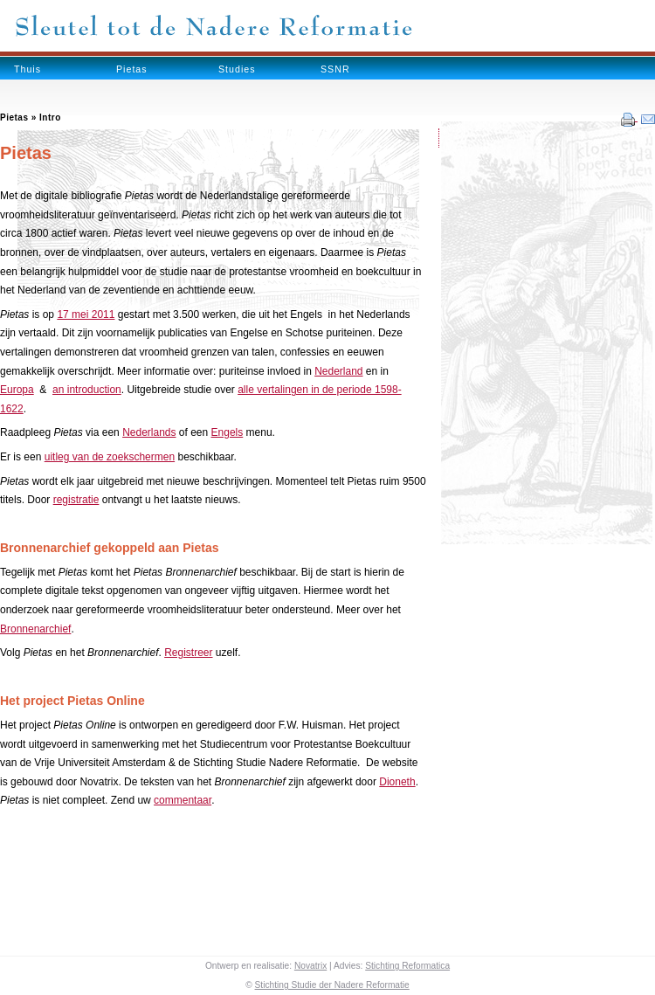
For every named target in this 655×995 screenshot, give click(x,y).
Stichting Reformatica (407, 966)
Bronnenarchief (35, 629)
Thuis (27, 69)
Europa (17, 389)
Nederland (338, 371)
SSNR (335, 69)
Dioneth (397, 782)
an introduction (86, 389)
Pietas (132, 69)
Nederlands (149, 432)
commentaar (182, 800)
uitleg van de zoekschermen (110, 457)
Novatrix (310, 966)
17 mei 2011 (85, 314)
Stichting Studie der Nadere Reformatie (332, 985)
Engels (227, 432)
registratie (76, 500)
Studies (237, 69)
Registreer (188, 652)
